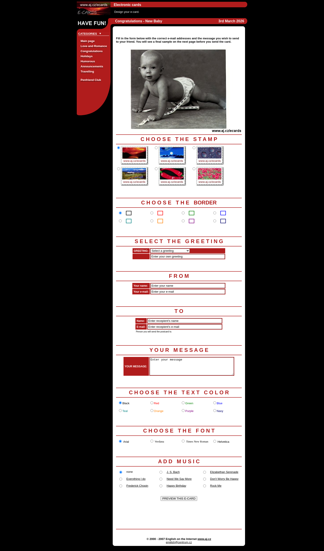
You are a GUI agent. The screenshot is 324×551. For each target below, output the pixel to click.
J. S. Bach (173, 475)
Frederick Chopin (137, 489)
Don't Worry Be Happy (224, 482)
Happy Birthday (176, 489)
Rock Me (215, 489)
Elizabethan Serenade (224, 475)
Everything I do (136, 482)
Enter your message (192, 368)
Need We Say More (179, 482)
